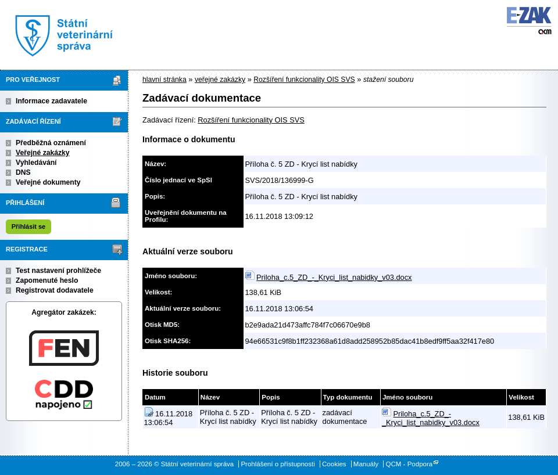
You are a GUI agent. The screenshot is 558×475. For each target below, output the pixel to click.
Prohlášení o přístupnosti (277, 463)
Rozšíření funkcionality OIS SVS (304, 79)
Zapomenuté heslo (47, 280)
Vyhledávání (36, 163)
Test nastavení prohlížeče (58, 271)
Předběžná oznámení (51, 143)
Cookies (334, 463)
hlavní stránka (164, 79)
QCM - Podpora (409, 463)
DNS (23, 172)
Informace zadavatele (51, 101)
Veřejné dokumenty (48, 182)
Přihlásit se (28, 226)
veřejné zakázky (220, 79)
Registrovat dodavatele (55, 290)
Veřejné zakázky (43, 153)
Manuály (366, 463)
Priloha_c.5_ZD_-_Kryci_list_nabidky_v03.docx (334, 277)
